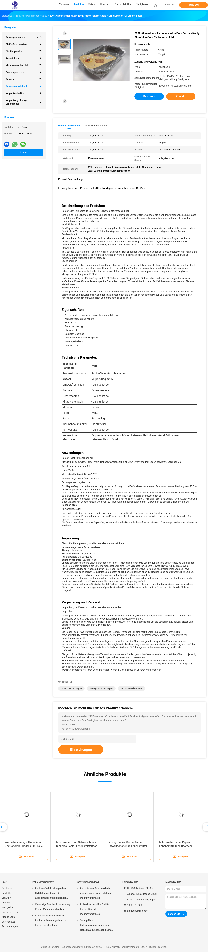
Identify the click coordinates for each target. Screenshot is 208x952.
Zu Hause (7, 888)
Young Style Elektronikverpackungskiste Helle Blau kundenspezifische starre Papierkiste (96, 925)
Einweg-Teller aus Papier (101, 688)
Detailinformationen (69, 125)
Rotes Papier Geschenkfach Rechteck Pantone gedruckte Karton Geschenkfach (50, 920)
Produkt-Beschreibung (96, 125)
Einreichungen (81, 750)
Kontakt (23, 152)
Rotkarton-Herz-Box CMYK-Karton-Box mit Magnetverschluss (94, 909)
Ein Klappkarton (24, 51)
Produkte (6, 893)
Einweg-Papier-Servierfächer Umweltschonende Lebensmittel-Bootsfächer (128, 846)
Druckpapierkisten (24, 72)
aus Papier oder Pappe (131, 688)
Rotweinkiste (24, 58)
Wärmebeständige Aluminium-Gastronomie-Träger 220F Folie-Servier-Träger (24, 846)
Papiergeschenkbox (24, 37)
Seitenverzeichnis (11, 912)
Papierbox (24, 79)
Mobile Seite (8, 917)
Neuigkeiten (8, 907)
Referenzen (193, 5)
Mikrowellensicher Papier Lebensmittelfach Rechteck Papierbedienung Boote (175, 846)
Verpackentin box (24, 93)
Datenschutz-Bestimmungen (10, 924)
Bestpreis (149, 96)
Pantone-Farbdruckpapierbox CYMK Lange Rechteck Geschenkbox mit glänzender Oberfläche (50, 893)
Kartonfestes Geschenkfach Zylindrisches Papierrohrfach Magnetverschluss (95, 893)
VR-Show (6, 897)
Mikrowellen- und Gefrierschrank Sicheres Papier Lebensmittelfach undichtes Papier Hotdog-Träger (76, 846)
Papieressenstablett (24, 86)
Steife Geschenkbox (24, 44)
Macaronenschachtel (24, 65)
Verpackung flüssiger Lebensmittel (24, 102)
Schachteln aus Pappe (71, 688)
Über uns (6, 902)
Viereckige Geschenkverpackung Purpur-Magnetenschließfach (52, 906)
